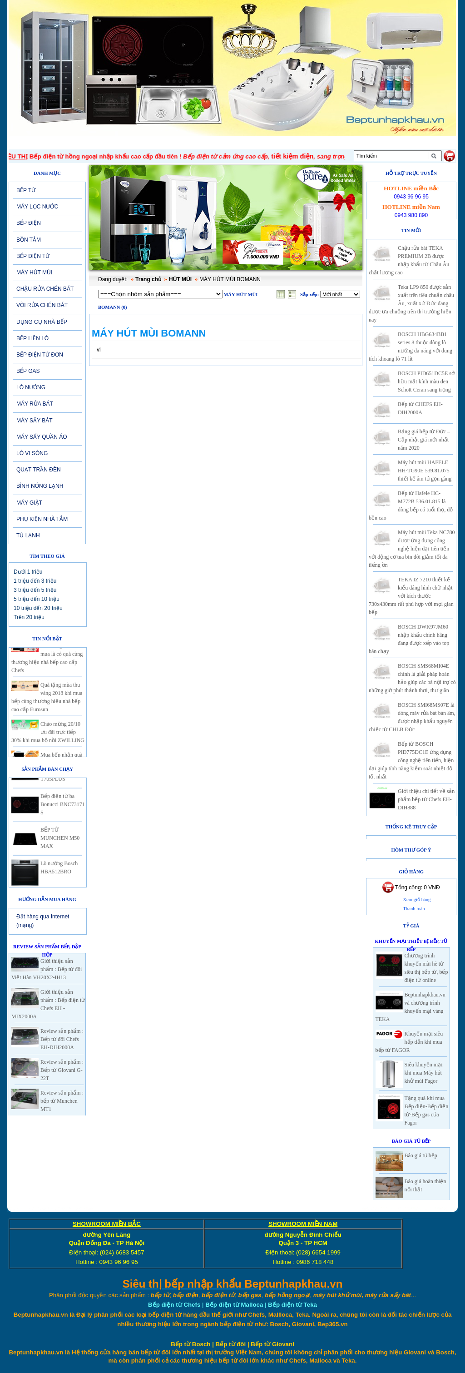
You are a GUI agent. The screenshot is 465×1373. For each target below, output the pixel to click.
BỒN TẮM (28, 240)
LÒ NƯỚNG (30, 387)
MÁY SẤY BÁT (34, 420)
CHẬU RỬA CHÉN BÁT (45, 289)
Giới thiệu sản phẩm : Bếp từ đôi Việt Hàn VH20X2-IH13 (46, 969)
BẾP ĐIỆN (28, 223)
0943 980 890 (411, 215)
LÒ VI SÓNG (32, 453)
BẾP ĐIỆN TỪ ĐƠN (39, 355)
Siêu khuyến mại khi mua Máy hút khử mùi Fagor (424, 1072)
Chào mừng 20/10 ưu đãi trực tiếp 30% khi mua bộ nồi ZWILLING (47, 736)
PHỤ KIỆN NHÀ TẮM (42, 519)
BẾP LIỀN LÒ (32, 338)
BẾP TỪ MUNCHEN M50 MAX (59, 842)
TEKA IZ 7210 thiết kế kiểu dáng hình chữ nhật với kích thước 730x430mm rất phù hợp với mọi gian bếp (411, 595)
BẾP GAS (28, 371)
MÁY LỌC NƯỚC (37, 206)
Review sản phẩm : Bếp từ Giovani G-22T (62, 1070)
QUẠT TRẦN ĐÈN (38, 469)
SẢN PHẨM (203, 142)
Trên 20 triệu (29, 617)
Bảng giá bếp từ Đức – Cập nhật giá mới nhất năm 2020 (424, 439)
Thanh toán (414, 908)
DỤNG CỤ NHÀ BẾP (41, 322)
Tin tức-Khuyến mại (140, 142)
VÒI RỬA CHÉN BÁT (42, 305)
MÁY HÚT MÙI (34, 272)
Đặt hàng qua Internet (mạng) (42, 920)
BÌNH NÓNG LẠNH (39, 486)
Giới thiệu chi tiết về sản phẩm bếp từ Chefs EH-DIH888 (426, 799)
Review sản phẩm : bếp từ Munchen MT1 (62, 1101)
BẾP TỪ (25, 190)
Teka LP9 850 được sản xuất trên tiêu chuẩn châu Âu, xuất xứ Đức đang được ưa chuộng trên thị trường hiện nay (411, 303)
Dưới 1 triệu (28, 572)
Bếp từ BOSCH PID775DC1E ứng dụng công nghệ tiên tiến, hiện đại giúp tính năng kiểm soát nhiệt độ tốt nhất (411, 760)
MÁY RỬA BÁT (34, 404)
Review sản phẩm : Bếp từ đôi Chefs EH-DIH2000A (62, 1039)
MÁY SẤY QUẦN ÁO (41, 437)
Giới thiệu (80, 142)
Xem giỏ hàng (416, 899)
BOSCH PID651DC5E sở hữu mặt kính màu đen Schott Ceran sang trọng (426, 381)
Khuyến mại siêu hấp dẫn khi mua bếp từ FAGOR (409, 1042)
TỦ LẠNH (28, 535)
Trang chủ (148, 279)
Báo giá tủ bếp (421, 1155)
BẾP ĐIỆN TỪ (32, 256)
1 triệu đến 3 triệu (35, 581)
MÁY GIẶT (29, 503)
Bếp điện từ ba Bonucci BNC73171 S (62, 809)
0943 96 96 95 (411, 196)
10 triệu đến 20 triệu (38, 608)
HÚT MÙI (180, 279)
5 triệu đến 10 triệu (36, 599)
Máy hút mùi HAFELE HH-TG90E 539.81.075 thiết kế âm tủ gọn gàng (424, 470)
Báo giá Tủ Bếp (411, 1141)
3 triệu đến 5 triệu (35, 590)
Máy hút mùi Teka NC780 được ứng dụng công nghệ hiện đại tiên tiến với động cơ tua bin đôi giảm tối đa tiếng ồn (412, 548)
